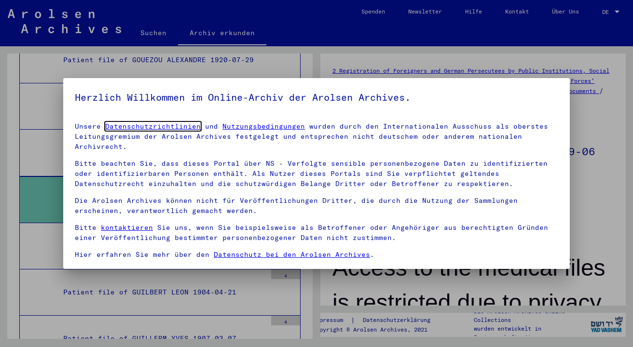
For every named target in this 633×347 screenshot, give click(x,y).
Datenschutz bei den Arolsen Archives (292, 254)
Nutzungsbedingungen (263, 126)
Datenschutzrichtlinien (153, 126)
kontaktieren (127, 227)
